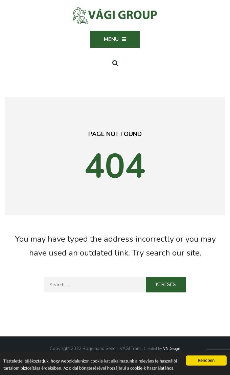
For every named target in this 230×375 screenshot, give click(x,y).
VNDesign (171, 348)
